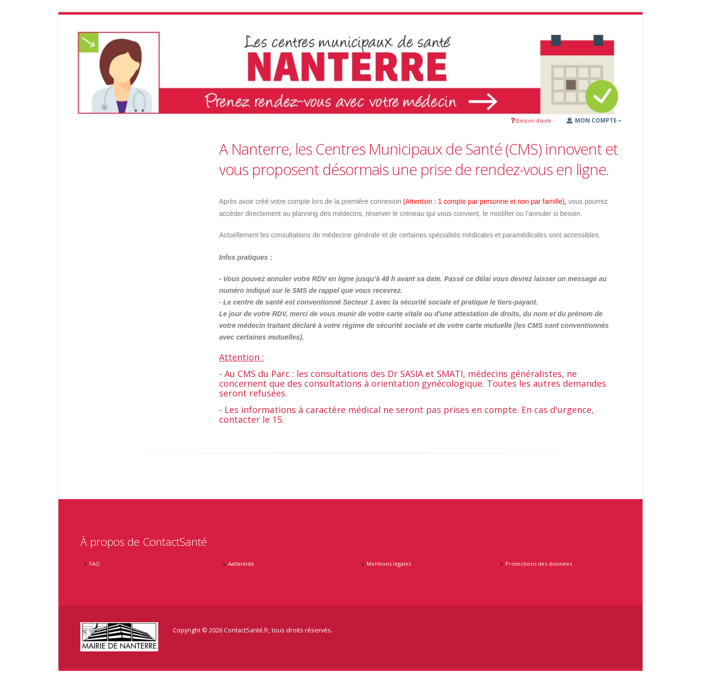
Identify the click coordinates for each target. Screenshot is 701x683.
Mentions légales (389, 563)
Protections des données (538, 563)
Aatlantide (241, 563)
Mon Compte (592, 120)
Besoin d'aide (531, 120)
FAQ (94, 563)
